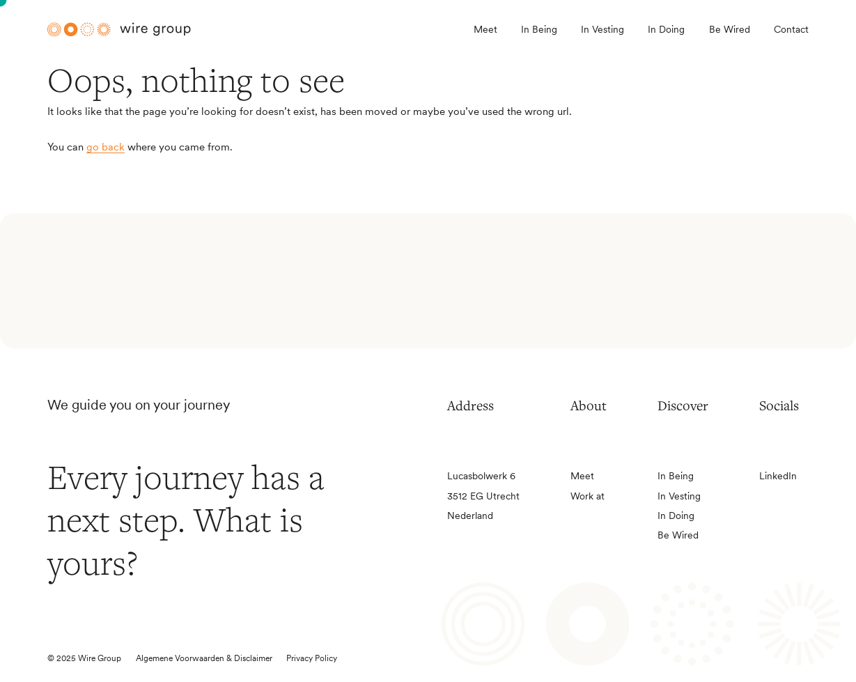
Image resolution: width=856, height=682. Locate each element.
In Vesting (602, 29)
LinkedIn (778, 475)
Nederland (470, 515)
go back (105, 146)
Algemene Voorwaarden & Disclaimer (204, 658)
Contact (791, 29)
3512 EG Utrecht (483, 496)
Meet (485, 29)
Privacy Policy (311, 658)
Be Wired (729, 29)
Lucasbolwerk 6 (481, 475)
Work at (587, 496)
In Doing (666, 29)
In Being (539, 29)
